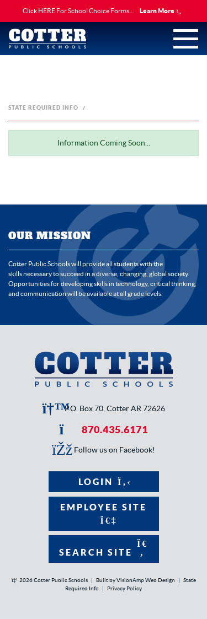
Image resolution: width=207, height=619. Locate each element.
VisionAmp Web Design (145, 580)
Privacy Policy (124, 588)
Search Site (103, 548)
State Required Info (43, 107)
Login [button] (103, 482)
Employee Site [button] (103, 513)
